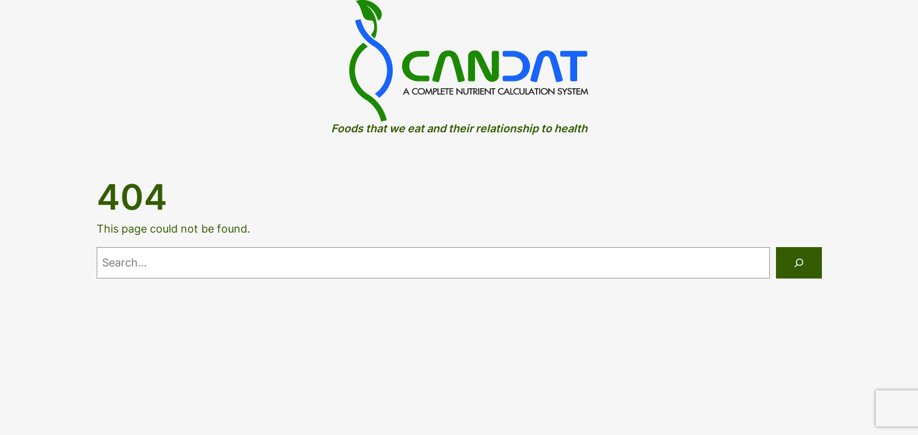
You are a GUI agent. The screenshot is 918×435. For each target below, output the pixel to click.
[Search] (799, 263)
